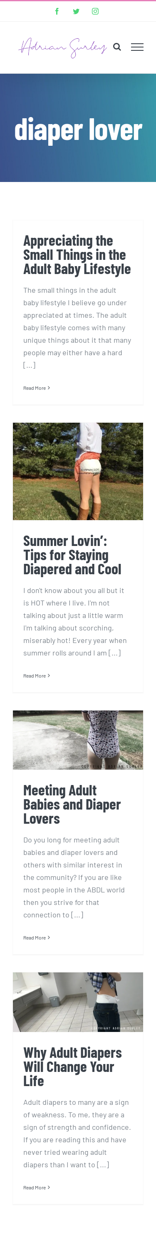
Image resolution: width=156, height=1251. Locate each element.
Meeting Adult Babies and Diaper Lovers (72, 803)
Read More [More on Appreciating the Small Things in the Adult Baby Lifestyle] (34, 388)
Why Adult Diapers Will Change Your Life (72, 1066)
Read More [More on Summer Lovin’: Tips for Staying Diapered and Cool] (34, 675)
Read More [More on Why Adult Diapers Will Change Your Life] (34, 1187)
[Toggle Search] (117, 46)
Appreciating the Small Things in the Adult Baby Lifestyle (77, 254)
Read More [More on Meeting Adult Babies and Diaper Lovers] (34, 937)
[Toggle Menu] (137, 47)
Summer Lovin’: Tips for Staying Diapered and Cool (72, 554)
